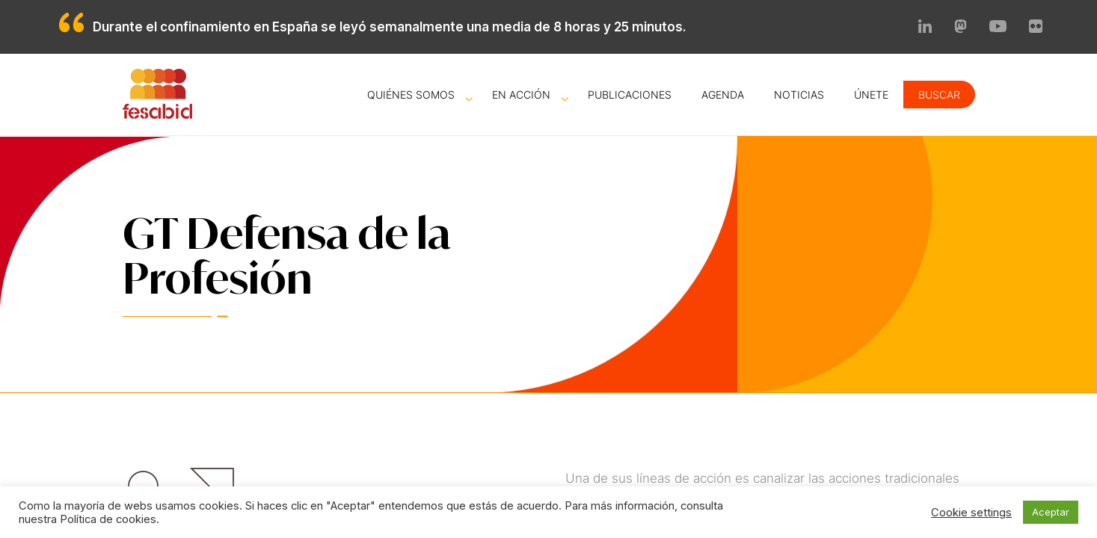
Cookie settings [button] (971, 512)
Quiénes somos (411, 94)
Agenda (722, 94)
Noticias (799, 94)
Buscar (939, 94)
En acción (521, 94)
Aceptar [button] (1050, 512)
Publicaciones (630, 94)
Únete (871, 94)
